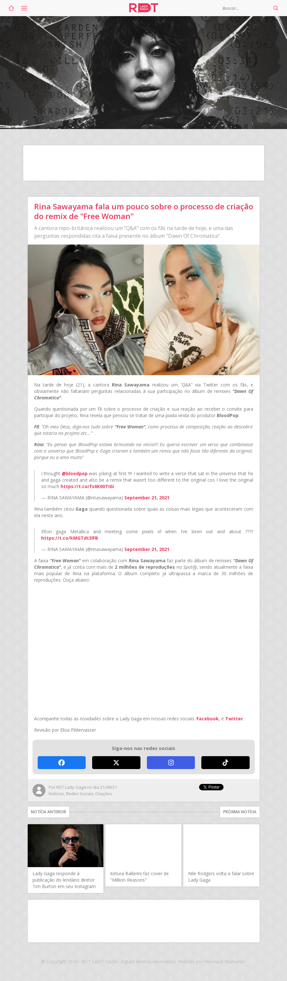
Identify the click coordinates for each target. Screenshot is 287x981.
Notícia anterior (48, 812)
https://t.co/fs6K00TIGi (87, 486)
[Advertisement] (143, 162)
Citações (103, 793)
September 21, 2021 (146, 498)
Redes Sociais (79, 793)
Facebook (207, 719)
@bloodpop (75, 473)
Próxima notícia (239, 812)
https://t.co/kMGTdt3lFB (69, 538)
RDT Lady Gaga (143, 8)
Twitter (234, 719)
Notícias (56, 793)
